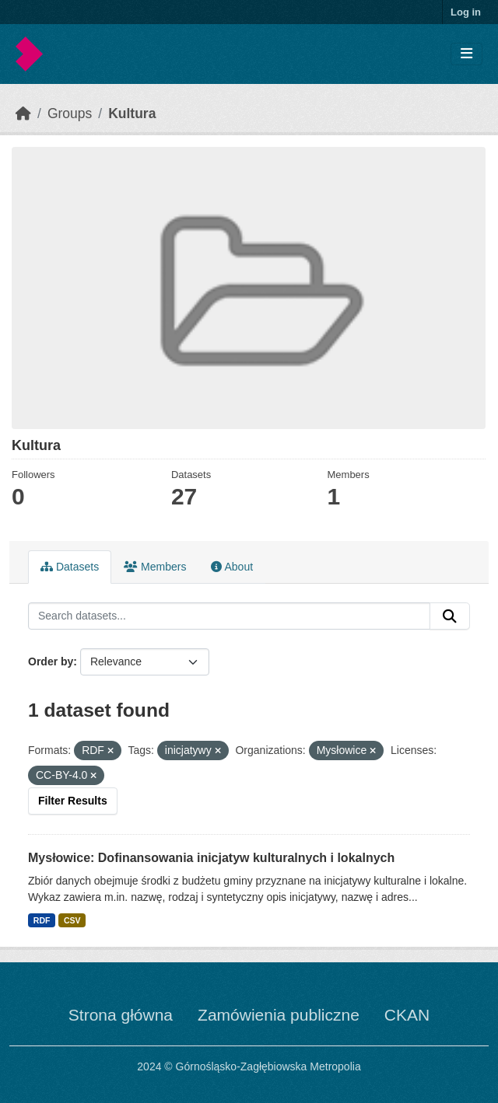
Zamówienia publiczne (278, 1015)
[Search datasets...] (229, 616)
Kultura (132, 113)
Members (155, 566)
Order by (50, 661)
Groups (69, 113)
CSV (72, 920)
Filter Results (72, 800)
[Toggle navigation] (466, 54)
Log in (466, 12)
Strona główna (120, 1015)
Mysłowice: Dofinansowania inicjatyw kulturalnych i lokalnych (211, 857)
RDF (42, 920)
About (232, 566)
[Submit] (450, 616)
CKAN (407, 1015)
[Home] (23, 113)
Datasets (69, 566)
